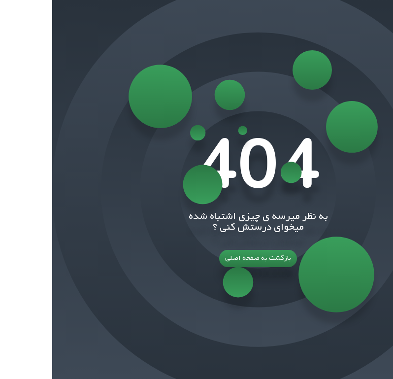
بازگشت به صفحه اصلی (196, 258)
